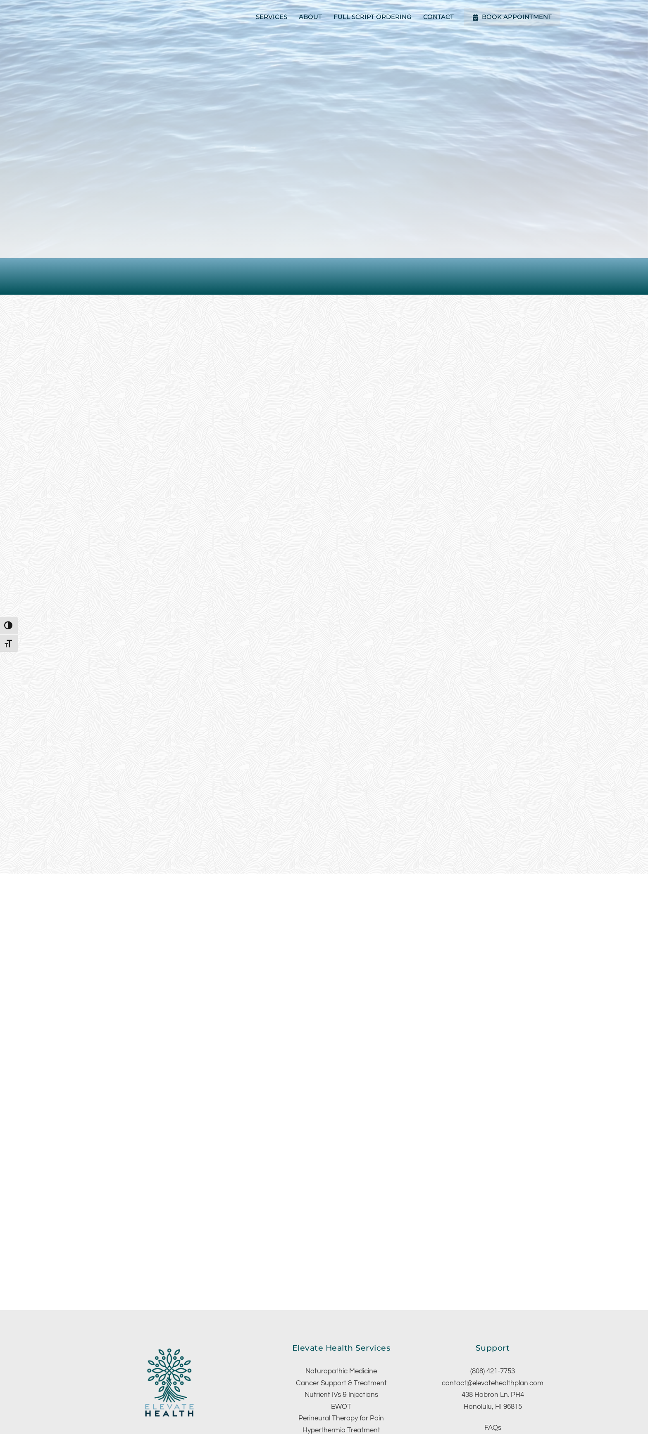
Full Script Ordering (373, 17)
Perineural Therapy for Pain (341, 1335)
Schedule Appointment (493, 1356)
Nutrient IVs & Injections (341, 1312)
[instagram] (158, 1357)
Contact (438, 17)
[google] (178, 1357)
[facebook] (139, 1357)
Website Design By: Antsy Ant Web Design (389, 1399)
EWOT (341, 1324)
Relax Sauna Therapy (341, 1359)
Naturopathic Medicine (341, 1288)
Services (271, 17)
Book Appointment (512, 17)
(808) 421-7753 (492, 1288)
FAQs (492, 1345)
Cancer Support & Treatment (341, 1300)
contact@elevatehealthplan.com (492, 1300)
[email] (198, 1357)
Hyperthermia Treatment (341, 1347)
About (310, 17)
